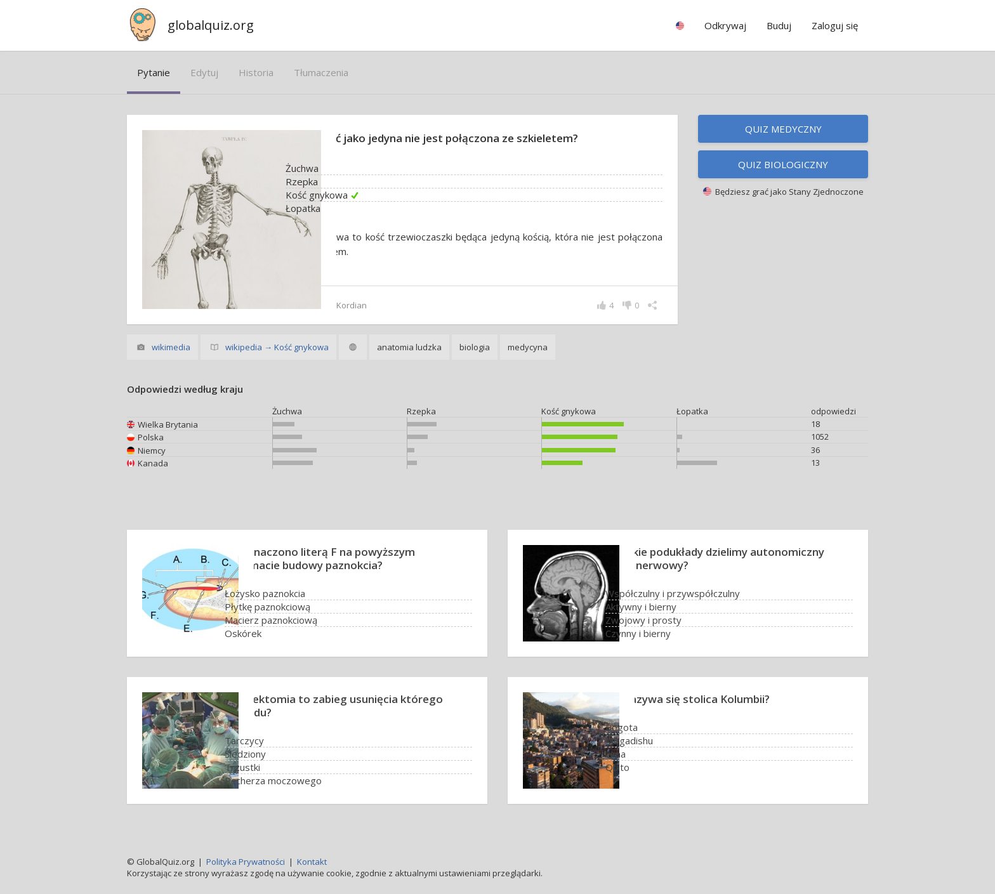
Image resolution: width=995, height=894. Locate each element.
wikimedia (171, 347)
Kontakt (312, 861)
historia (256, 72)
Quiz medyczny (783, 128)
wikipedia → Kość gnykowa (277, 347)
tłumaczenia (321, 72)
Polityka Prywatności (245, 861)
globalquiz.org (211, 25)
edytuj (204, 72)
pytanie (153, 72)
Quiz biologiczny (783, 164)
